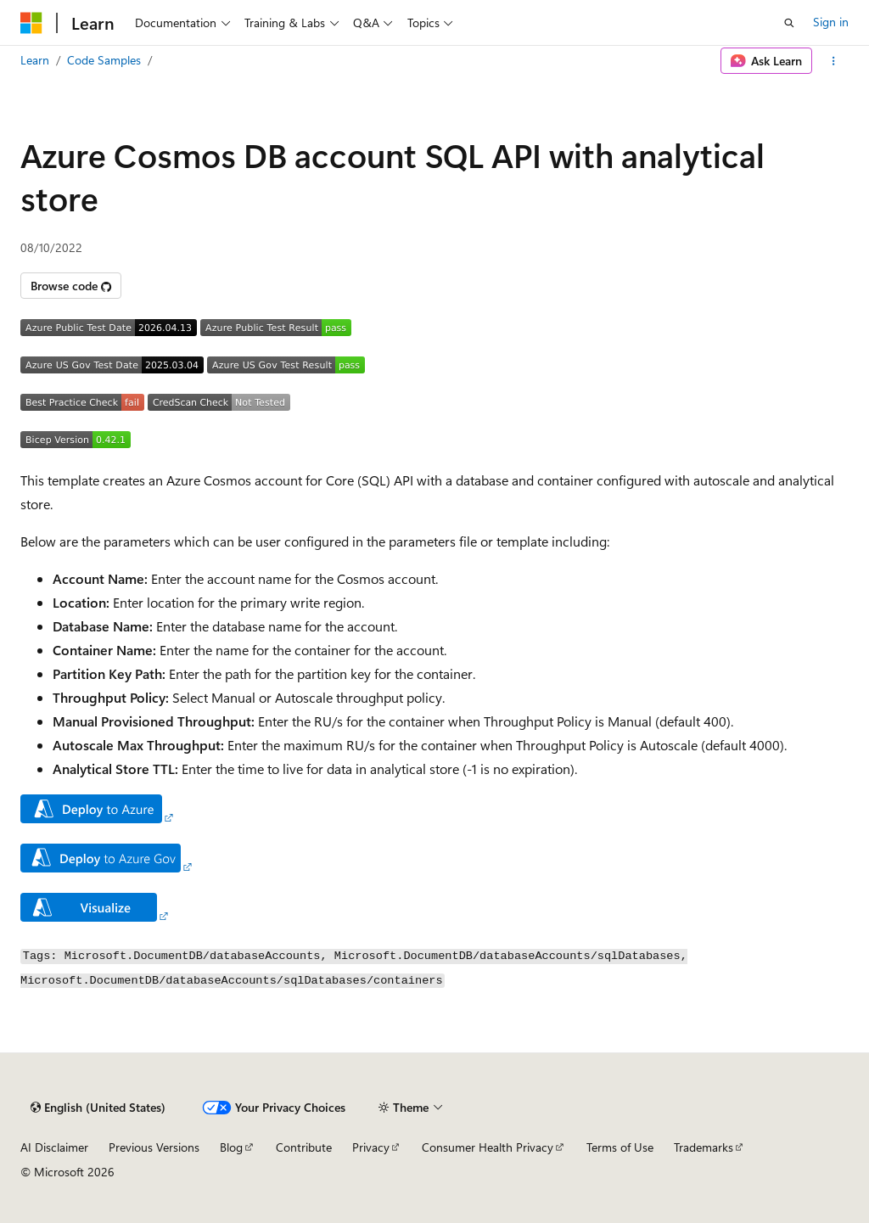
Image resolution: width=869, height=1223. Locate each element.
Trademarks (703, 1147)
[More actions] (834, 61)
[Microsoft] (31, 23)
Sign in (831, 22)
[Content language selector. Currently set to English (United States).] (98, 1107)
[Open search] (789, 23)
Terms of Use (619, 1147)
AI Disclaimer (54, 1147)
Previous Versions (154, 1147)
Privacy (371, 1147)
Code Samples (104, 60)
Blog (231, 1147)
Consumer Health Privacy (487, 1147)
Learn (34, 60)
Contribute (304, 1147)
